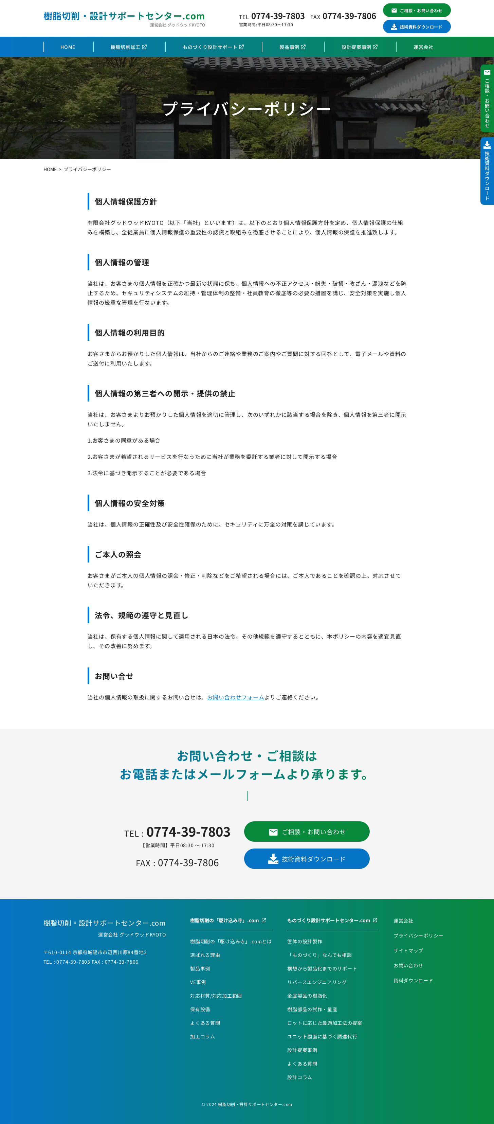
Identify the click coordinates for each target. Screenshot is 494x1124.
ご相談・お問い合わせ (421, 10)
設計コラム (299, 1077)
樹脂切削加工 (126, 46)
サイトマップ (408, 950)
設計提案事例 (356, 46)
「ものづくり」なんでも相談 (319, 954)
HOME (67, 46)
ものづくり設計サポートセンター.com (328, 920)
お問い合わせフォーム (235, 697)
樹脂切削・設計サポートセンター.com (124, 15)
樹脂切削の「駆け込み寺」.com (224, 920)
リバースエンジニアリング (317, 982)
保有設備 (200, 1009)
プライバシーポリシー (418, 935)
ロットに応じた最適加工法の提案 (324, 1022)
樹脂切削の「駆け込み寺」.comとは (231, 941)
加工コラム (202, 1036)
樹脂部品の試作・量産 (312, 1009)
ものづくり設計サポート (210, 46)
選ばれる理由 (205, 954)
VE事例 (198, 982)
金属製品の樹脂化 (307, 995)
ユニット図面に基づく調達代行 (322, 1036)
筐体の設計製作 (304, 941)
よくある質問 (205, 1022)
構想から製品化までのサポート (322, 968)
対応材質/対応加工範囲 (216, 995)
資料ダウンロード (414, 980)
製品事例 (289, 46)
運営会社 (424, 46)
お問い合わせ (408, 965)
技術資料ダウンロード (421, 27)
